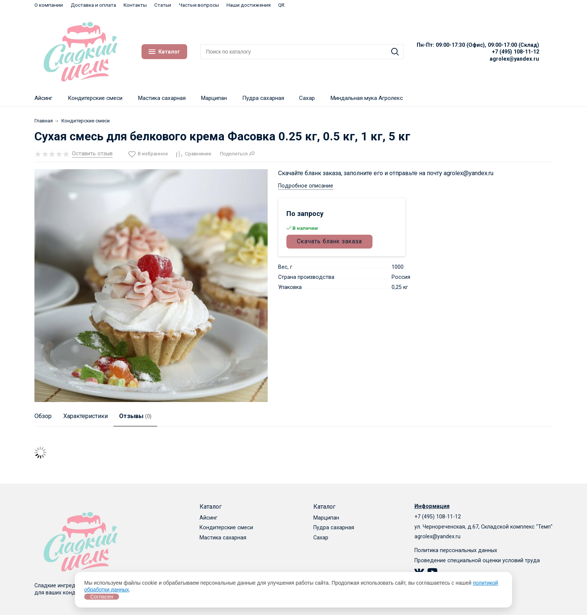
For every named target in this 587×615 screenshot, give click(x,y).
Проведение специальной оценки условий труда (477, 560)
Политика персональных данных (455, 550)
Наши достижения (248, 5)
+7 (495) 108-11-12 (515, 52)
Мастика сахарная (162, 98)
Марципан (214, 98)
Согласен (101, 597)
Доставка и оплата (93, 5)
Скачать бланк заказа (329, 241)
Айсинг (43, 98)
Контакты (135, 5)
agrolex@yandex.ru (514, 59)
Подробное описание (305, 186)
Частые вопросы (199, 5)
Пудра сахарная (263, 98)
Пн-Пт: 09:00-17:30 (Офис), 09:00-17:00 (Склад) (478, 45)
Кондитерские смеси (95, 98)
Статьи (162, 5)
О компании (48, 5)
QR (281, 5)
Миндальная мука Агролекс (366, 98)
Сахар (307, 98)
